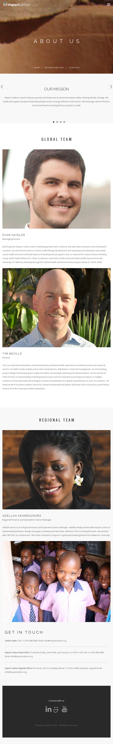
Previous (2, 87)
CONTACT (74, 68)
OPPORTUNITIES (54, 68)
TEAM (36, 68)
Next (111, 87)
